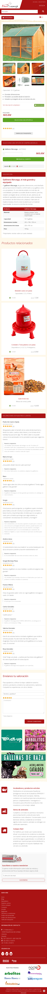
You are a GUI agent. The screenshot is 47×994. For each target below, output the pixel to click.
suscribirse (23, 880)
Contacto (4, 907)
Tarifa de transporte (7, 919)
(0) (41, 17)
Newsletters (4, 901)
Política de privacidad (7, 915)
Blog (2, 899)
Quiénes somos (6, 903)
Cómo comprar (5, 905)
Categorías (8, 17)
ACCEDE (35, 2)
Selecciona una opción (23, 120)
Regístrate (4, 911)
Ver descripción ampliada (11, 105)
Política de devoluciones (8, 917)
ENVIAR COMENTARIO (34, 721)
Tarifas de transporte (23, 133)
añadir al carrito (23, 159)
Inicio (2, 897)
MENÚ (42, 6)
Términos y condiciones (8, 913)
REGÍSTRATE (42, 2)
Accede (3, 909)
